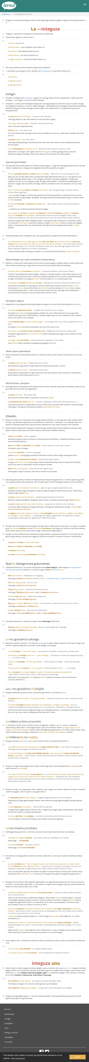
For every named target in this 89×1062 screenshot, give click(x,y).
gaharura (64, 968)
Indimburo (6, 14)
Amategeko (9, 1037)
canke (26, 741)
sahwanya (19, 570)
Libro (6, 1028)
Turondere (9, 1042)
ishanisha (58, 570)
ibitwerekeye (9, 1014)
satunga (43, 643)
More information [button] (18, 1058)
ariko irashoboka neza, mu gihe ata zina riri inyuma (57, 578)
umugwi (8, 1019)
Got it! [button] (77, 1057)
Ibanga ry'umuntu (11, 1033)
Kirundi (7, 1009)
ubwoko (28, 98)
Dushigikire (9, 1023)
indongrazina (46, 71)
